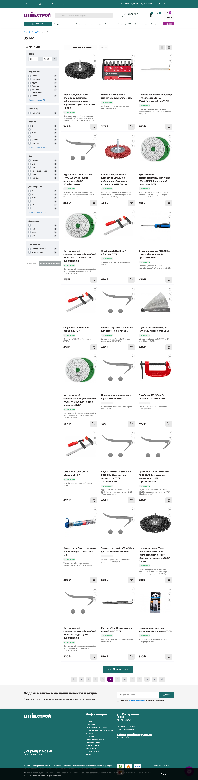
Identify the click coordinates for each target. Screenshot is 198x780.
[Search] (58, 15)
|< (74, 679)
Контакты (66, 4)
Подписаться (166, 695)
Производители (92, 751)
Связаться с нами (93, 742)
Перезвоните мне (33, 754)
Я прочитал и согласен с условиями (142, 701)
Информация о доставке (96, 727)
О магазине (30, 4)
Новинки (168, 24)
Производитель (34, 32)
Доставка (43, 4)
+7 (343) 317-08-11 (133, 14)
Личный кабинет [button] (165, 4)
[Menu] (38, 23)
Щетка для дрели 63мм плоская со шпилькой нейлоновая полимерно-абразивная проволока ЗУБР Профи (154, 555)
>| (162, 679)
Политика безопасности (137, 700)
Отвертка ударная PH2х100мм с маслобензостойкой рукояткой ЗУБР (155, 254)
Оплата (55, 4)
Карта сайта (91, 748)
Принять (165, 774)
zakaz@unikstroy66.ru (134, 735)
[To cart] (93, 127)
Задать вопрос (124, 737)
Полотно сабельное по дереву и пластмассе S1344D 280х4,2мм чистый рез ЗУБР (155, 98)
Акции (88, 754)
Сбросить (32, 263)
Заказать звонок (129, 17)
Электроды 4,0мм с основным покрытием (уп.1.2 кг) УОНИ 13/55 (79, 551)
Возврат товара (92, 745)
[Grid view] (169, 47)
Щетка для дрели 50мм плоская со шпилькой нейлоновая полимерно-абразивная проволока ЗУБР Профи (79, 101)
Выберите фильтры (50, 263)
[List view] (162, 47)
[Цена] (33, 59)
